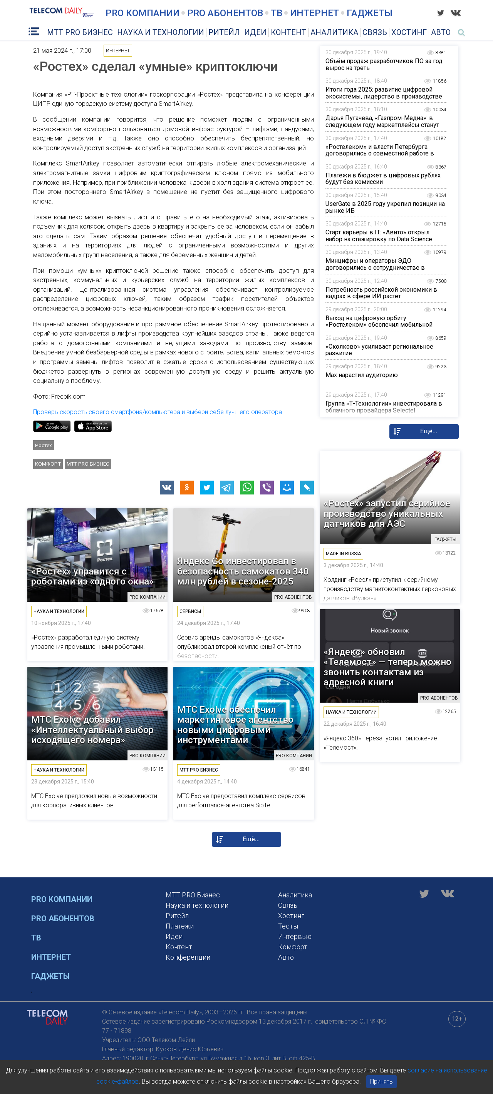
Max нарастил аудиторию (361, 375)
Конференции (188, 957)
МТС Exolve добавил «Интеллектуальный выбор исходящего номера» (92, 730)
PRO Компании (142, 13)
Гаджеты (369, 13)
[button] (167, 487)
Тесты (288, 926)
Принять (381, 1081)
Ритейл (224, 32)
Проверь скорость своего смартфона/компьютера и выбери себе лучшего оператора (157, 412)
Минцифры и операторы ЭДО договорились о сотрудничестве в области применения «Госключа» (375, 267)
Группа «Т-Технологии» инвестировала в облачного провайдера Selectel (383, 407)
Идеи (255, 32)
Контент (288, 32)
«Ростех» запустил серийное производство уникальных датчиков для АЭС (387, 513)
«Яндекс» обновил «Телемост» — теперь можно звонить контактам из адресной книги (387, 667)
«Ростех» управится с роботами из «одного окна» (92, 576)
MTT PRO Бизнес (80, 32)
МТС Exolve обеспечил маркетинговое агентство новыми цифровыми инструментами (235, 725)
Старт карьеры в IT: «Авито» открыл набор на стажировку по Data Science (378, 236)
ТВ (276, 13)
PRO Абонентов (225, 13)
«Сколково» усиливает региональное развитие (379, 350)
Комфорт (48, 464)
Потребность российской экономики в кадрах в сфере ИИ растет (381, 293)
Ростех (43, 445)
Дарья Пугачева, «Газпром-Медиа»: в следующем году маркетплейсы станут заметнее (382, 124)
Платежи (180, 926)
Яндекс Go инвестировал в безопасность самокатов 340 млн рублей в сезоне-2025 (243, 571)
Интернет (314, 13)
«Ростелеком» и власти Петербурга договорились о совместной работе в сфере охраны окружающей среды (379, 153)
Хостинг (409, 32)
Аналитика (334, 32)
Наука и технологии (160, 32)
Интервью (295, 936)
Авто (441, 32)
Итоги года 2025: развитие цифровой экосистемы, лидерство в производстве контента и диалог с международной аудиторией (383, 100)
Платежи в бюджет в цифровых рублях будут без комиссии (383, 179)
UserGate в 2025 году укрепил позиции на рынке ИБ (385, 207)
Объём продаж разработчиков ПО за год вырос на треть (384, 64)
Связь (374, 32)
